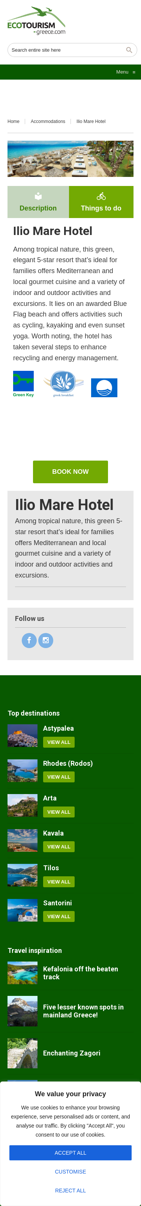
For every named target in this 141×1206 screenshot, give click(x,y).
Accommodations (48, 121)
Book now (70, 471)
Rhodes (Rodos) (68, 763)
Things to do (101, 202)
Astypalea (58, 728)
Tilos (51, 868)
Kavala (53, 833)
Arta (50, 798)
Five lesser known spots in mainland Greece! (83, 1011)
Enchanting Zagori (71, 1053)
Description (38, 202)
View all (58, 742)
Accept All (71, 1153)
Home (14, 121)
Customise (70, 1172)
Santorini (57, 903)
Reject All (70, 1191)
